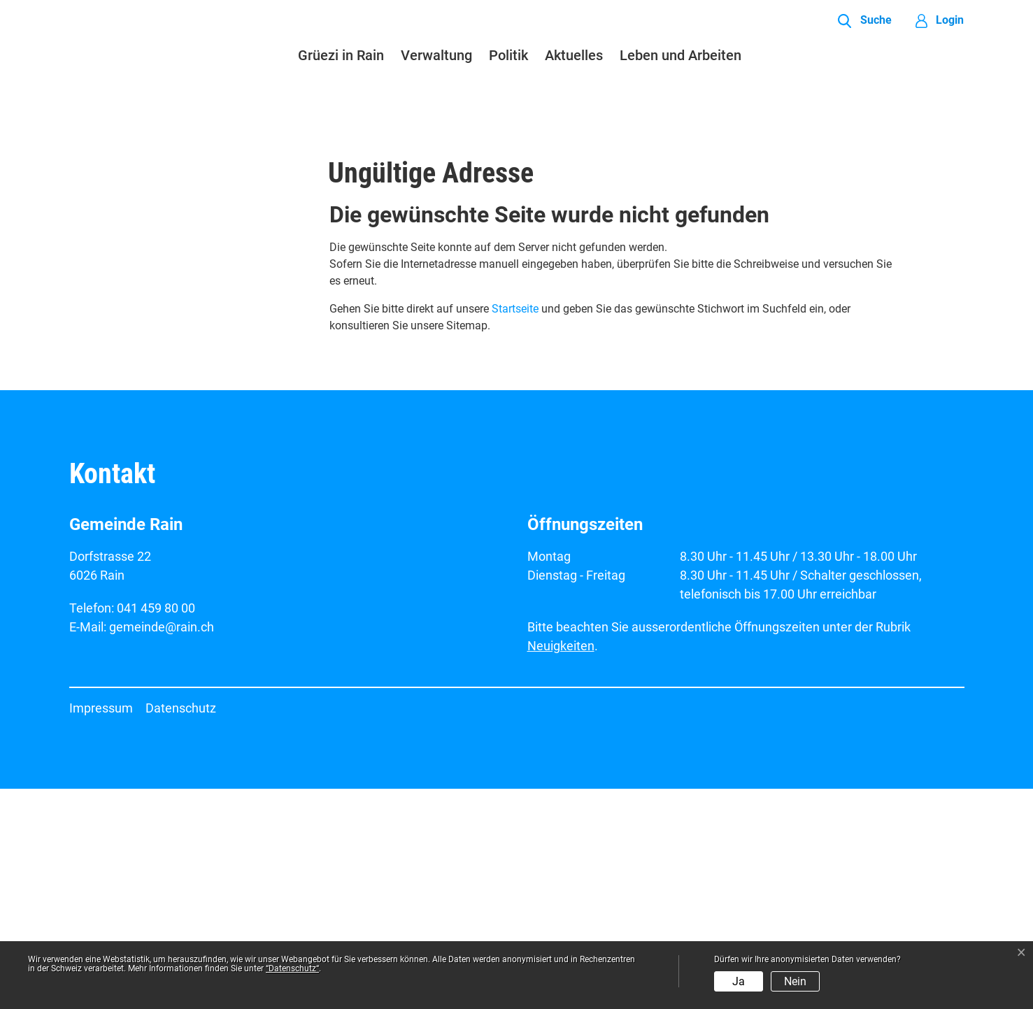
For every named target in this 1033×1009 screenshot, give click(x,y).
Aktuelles (574, 55)
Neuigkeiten (560, 866)
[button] (864, 21)
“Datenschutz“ (292, 968)
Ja (738, 981)
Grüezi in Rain (341, 55)
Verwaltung (436, 55)
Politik (508, 55)
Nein (795, 981)
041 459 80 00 (156, 828)
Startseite (515, 529)
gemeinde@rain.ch (161, 847)
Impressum (101, 928)
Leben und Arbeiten (680, 55)
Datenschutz (180, 928)
